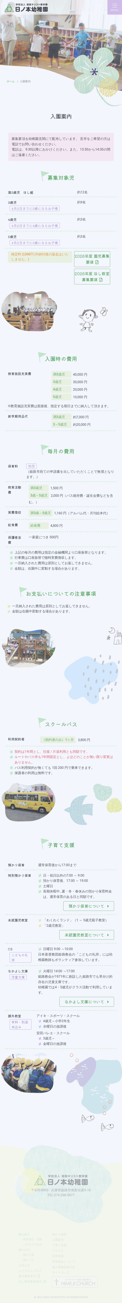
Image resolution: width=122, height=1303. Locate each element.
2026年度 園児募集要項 (92, 259)
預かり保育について (88, 906)
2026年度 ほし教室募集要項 (92, 277)
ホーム (11, 81)
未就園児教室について (87, 935)
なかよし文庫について (87, 1002)
